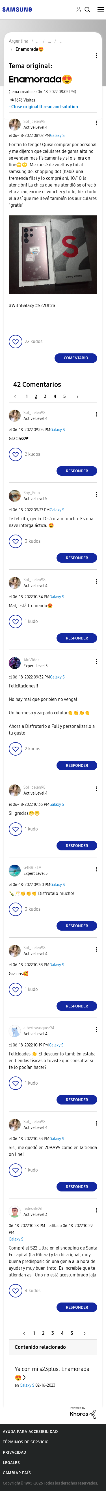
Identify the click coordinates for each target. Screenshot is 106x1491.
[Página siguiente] (75, 396)
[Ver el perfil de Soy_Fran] (31, 493)
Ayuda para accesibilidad (30, 1431)
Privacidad (14, 1452)
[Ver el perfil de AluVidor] (31, 660)
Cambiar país (17, 1473)
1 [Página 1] (27, 396)
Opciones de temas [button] (87, 55)
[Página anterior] (17, 396)
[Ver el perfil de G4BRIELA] (32, 867)
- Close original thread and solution (43, 106)
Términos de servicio (26, 1442)
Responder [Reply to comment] (77, 471)
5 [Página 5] (64, 396)
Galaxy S (57, 135)
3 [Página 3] (45, 396)
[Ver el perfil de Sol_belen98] (34, 121)
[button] (87, 123)
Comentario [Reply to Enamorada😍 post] (76, 358)
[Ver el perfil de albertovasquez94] (38, 1028)
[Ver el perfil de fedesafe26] (32, 1208)
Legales (11, 1462)
